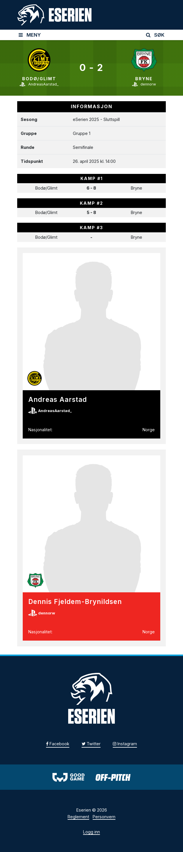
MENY (30, 35)
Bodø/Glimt (39, 78)
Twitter (91, 743)
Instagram (125, 743)
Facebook (57, 743)
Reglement (78, 816)
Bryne (144, 78)
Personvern (104, 816)
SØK (155, 35)
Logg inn (91, 831)
